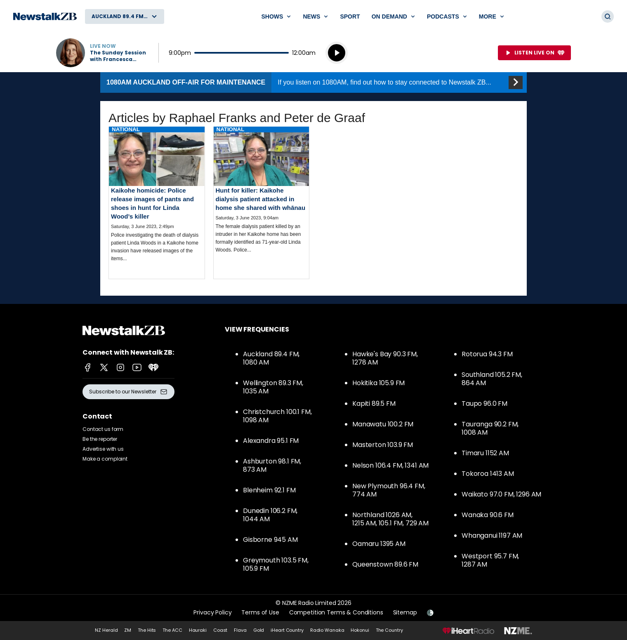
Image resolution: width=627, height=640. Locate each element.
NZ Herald (106, 630)
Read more (157, 201)
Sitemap (405, 612)
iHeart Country (287, 630)
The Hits (147, 630)
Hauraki (198, 630)
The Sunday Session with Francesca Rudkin (118, 56)
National (126, 129)
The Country (389, 630)
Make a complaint (104, 458)
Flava (240, 630)
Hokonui (360, 630)
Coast (220, 630)
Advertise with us (103, 448)
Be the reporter (99, 438)
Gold (258, 630)
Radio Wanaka (327, 630)
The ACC (172, 630)
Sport (350, 16)
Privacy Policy (212, 612)
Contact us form (102, 429)
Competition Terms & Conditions (336, 612)
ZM (127, 630)
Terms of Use (260, 612)
